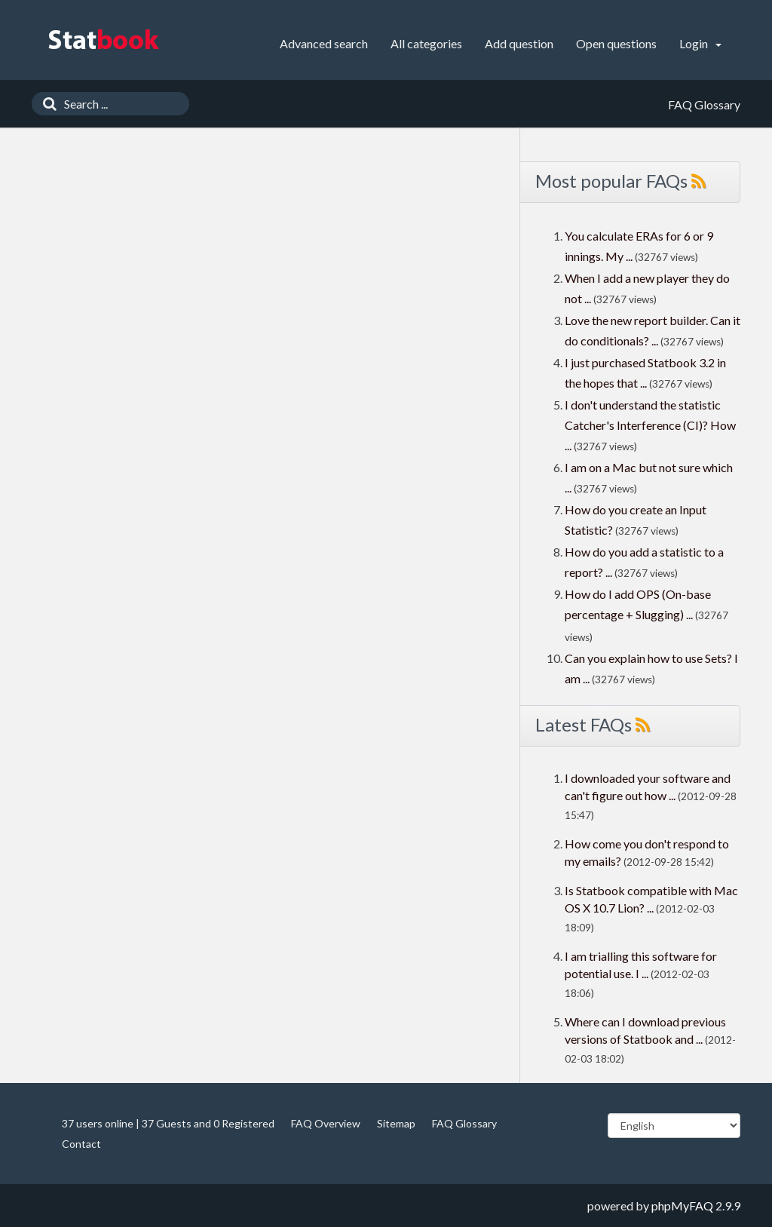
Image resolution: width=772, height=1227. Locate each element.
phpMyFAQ (682, 1205)
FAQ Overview (325, 1123)
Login (700, 43)
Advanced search (324, 43)
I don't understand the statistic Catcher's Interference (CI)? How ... (650, 424)
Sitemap (396, 1123)
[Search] (46, 103)
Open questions (616, 43)
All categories (426, 43)
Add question (519, 43)
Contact (81, 1143)
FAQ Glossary (464, 1123)
